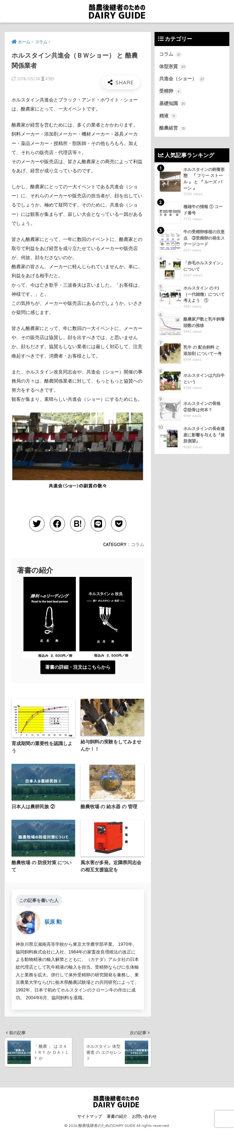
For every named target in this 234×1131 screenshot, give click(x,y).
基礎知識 (173, 103)
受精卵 (170, 91)
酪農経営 (173, 128)
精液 (168, 116)
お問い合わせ (144, 1116)
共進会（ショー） (182, 79)
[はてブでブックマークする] (77, 523)
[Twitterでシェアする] (37, 523)
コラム (137, 544)
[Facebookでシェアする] (57, 523)
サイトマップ (89, 1116)
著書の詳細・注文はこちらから (78, 667)
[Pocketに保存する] (118, 523)
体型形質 (173, 66)
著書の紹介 (117, 1116)
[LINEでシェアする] (98, 523)
